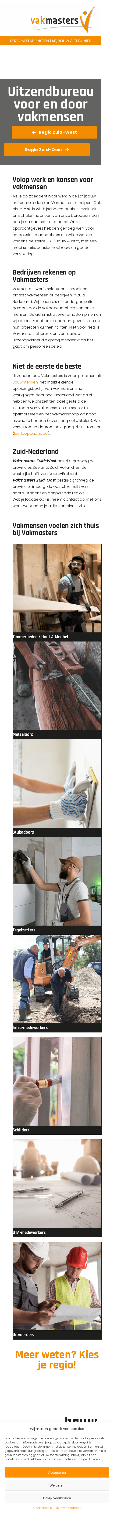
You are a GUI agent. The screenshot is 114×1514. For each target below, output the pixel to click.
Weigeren (57, 1485)
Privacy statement (67, 1508)
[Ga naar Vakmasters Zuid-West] (54, 132)
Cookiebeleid (42, 1508)
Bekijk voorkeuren (57, 1498)
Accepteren (57, 1472)
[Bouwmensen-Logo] (85, 1418)
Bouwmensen (25, 382)
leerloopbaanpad (31, 433)
